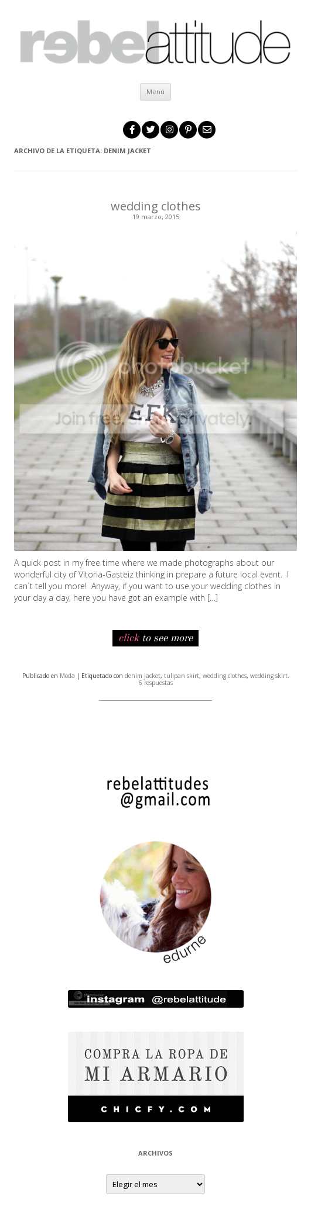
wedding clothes (156, 206)
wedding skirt (269, 676)
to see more (155, 638)
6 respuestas (156, 683)
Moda (67, 676)
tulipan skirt (181, 676)
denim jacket (142, 676)
